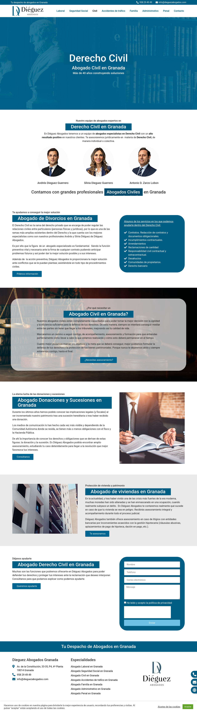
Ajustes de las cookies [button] (169, 706)
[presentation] (147, 612)
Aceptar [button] (187, 707)
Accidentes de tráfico (113, 10)
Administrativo (150, 10)
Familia (134, 10)
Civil (94, 10)
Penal (166, 10)
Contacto (179, 10)
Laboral (60, 10)
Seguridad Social (78, 10)
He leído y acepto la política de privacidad (149, 602)
